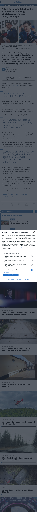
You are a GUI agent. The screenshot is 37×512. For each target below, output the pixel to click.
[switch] (32, 256)
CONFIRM (10, 274)
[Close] (34, 232)
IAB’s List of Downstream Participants (16, 247)
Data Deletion (11, 279)
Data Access (18, 279)
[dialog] (18, 256)
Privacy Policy (26, 279)
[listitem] (18, 253)
